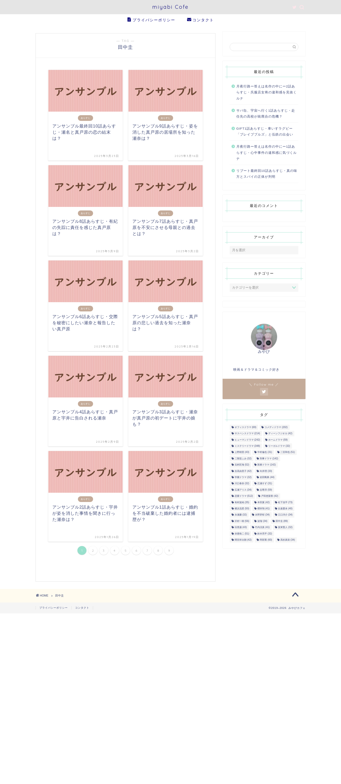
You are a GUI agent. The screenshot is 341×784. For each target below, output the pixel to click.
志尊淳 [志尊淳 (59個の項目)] (266, 490)
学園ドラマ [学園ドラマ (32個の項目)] (243, 478)
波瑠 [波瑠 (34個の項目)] (262, 521)
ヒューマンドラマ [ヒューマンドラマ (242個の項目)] (247, 440)
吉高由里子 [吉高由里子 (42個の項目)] (243, 471)
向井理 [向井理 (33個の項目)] (266, 471)
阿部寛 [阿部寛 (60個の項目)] (266, 540)
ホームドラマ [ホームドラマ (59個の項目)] (277, 440)
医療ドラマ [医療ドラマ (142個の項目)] (266, 465)
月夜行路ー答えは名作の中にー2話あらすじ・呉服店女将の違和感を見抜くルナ (266, 93)
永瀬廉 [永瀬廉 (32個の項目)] (241, 515)
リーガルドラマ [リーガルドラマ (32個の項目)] (279, 447)
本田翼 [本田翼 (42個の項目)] (263, 503)
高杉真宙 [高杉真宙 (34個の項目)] (287, 540)
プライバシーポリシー (151, 20)
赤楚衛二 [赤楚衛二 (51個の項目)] (242, 534)
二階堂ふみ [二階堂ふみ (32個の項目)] (243, 459)
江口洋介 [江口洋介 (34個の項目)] (285, 515)
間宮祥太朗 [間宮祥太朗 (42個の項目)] (243, 540)
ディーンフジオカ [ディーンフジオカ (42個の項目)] (280, 434)
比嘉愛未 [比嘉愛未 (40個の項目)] (285, 509)
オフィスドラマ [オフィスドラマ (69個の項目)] (245, 428)
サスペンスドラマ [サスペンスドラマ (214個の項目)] (247, 434)
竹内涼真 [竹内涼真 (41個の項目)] (262, 528)
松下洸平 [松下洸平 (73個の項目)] (285, 503)
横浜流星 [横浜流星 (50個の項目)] (242, 509)
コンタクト (200, 20)
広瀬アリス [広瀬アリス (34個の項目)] (243, 490)
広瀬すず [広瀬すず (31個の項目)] (264, 484)
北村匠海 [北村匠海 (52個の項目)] (242, 465)
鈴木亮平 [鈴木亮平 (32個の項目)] (264, 534)
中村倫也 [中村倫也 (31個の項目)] (264, 453)
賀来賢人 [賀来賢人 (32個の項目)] (285, 528)
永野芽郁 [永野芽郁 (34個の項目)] (262, 515)
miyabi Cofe (170, 7)
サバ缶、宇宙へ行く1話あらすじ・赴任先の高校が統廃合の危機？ (265, 114)
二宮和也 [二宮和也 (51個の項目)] (287, 453)
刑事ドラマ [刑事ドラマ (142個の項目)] (269, 459)
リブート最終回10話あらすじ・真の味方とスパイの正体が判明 (266, 174)
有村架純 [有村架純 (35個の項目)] (242, 503)
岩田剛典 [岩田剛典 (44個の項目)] (267, 478)
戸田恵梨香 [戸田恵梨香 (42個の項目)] (269, 497)
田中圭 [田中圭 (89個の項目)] (282, 521)
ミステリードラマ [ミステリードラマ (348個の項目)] (247, 447)
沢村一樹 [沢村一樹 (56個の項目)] (242, 521)
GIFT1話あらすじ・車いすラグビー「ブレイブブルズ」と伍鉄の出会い (264, 132)
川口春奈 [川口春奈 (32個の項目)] (242, 484)
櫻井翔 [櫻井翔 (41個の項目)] (263, 509)
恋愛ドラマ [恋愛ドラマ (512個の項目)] (244, 497)
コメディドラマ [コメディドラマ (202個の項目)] (276, 428)
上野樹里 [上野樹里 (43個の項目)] (242, 453)
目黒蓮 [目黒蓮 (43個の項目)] (241, 528)
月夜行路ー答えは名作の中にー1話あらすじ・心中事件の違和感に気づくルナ (266, 153)
